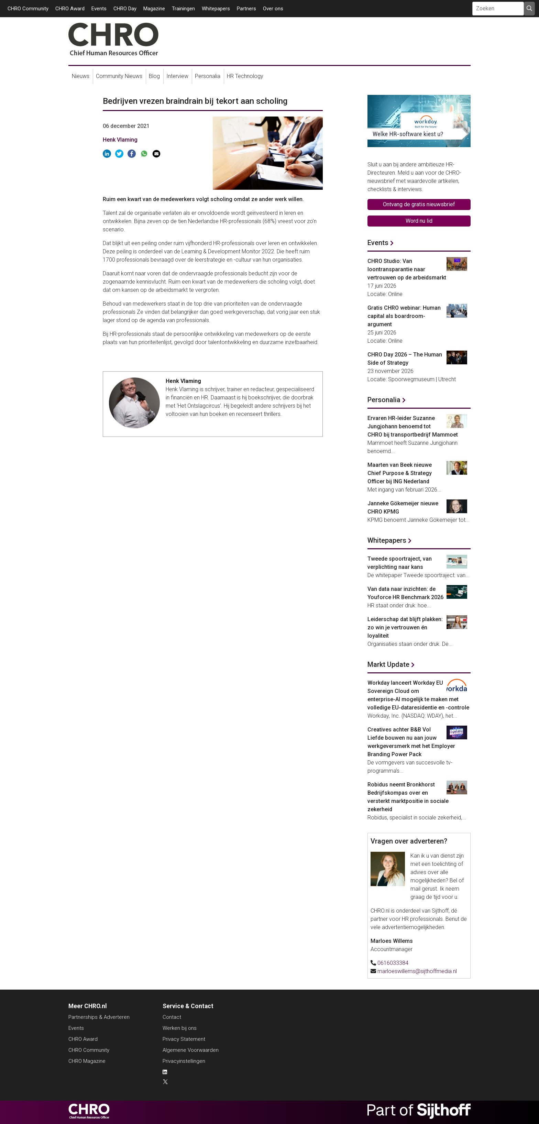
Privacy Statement (184, 1039)
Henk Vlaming (120, 139)
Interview (177, 76)
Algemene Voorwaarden (191, 1050)
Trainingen (183, 8)
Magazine (154, 8)
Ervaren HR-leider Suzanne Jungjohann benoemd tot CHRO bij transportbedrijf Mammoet (412, 426)
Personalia (207, 76)
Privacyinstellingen (184, 1061)
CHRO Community (28, 8)
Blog (154, 76)
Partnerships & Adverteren (99, 1017)
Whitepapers (216, 8)
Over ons (273, 8)
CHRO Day (124, 8)
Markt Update (388, 664)
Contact (172, 1017)
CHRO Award (70, 8)
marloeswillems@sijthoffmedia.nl (417, 971)
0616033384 (392, 963)
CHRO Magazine (87, 1061)
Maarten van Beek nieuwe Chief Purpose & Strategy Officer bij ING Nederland (399, 473)
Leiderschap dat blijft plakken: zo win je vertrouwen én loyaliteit (405, 627)
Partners (246, 8)
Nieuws (80, 76)
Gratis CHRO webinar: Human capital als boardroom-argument (404, 316)
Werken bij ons (180, 1028)
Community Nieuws (119, 76)
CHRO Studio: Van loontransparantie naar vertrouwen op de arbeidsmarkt (406, 269)
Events (99, 8)
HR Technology (245, 76)
